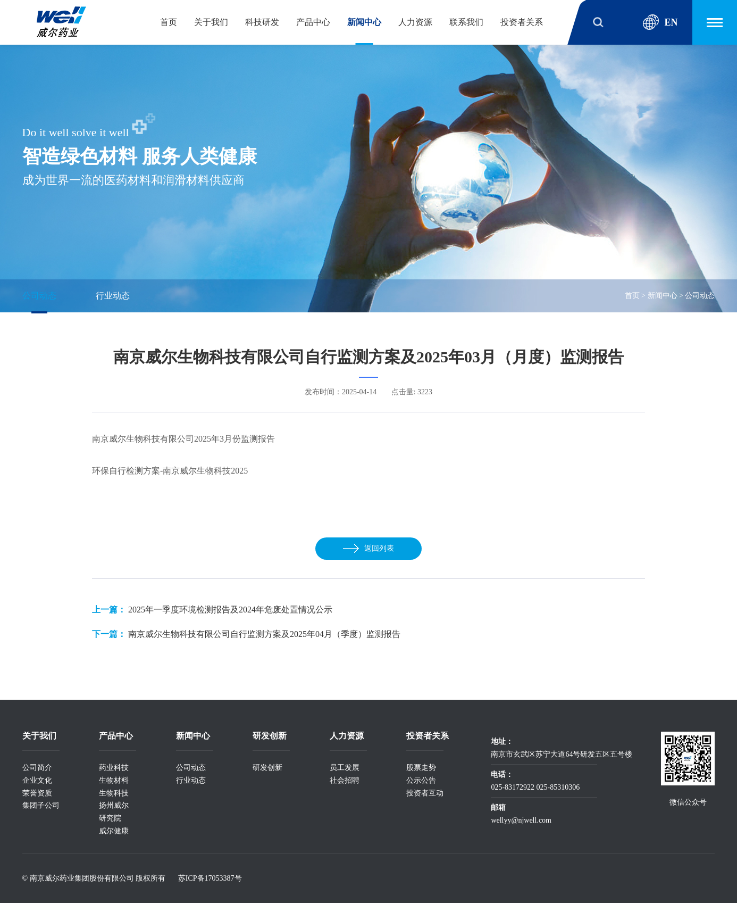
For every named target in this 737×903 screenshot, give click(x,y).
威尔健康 (114, 831)
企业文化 (37, 780)
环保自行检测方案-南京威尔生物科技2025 (170, 470)
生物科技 (114, 793)
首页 (168, 22)
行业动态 (113, 295)
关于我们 (211, 22)
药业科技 (114, 768)
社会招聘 (344, 780)
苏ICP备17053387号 (210, 878)
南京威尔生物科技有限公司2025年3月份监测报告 (183, 438)
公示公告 (421, 780)
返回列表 (368, 548)
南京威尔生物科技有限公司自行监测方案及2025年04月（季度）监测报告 (264, 634)
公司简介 (37, 768)
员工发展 (344, 768)
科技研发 (262, 22)
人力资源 (415, 22)
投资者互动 (424, 793)
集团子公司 (41, 805)
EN (660, 22)
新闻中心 (364, 22)
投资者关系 (521, 22)
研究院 (110, 818)
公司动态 (39, 295)
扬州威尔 (114, 805)
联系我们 (466, 22)
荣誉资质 (37, 793)
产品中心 (313, 22)
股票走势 (421, 768)
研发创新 (267, 768)
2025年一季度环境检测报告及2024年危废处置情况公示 (230, 609)
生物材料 (114, 780)
